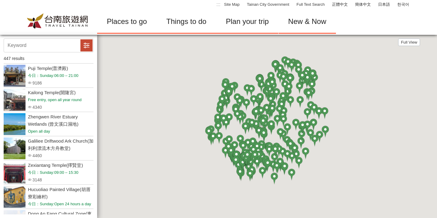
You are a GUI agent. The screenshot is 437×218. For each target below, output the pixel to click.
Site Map (231, 4)
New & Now (307, 21)
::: (218, 4)
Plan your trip (247, 21)
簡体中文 (363, 4)
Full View (409, 42)
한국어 (403, 4)
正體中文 (340, 4)
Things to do (186, 21)
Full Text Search (310, 4)
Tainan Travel (57, 21)
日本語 (384, 4)
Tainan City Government (268, 4)
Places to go (127, 21)
